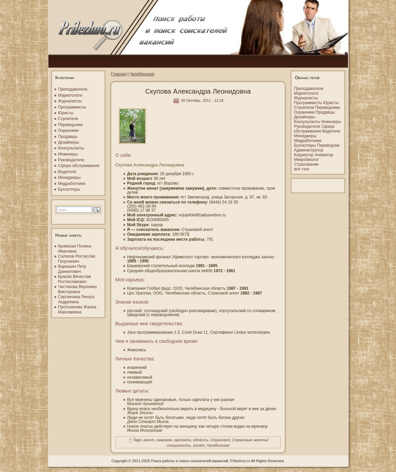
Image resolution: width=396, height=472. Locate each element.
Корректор (303, 154)
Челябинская (142, 74)
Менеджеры (69, 177)
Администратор (308, 150)
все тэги (301, 169)
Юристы (66, 113)
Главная (118, 74)
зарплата (182, 440)
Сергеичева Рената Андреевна (76, 299)
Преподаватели (73, 89)
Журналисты (70, 101)
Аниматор (324, 154)
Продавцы (67, 136)
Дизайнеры (68, 142)
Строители (68, 118)
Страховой (220, 440)
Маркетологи (70, 95)
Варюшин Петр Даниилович (72, 269)
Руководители (71, 160)
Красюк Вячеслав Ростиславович (74, 279)
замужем (163, 440)
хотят (199, 445)
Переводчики (70, 124)
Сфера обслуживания (78, 165)
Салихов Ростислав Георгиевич (76, 259)
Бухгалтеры (69, 189)
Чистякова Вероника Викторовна (77, 289)
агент (148, 440)
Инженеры (68, 154)
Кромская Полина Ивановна (75, 249)
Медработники (72, 183)
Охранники (68, 130)
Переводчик (328, 145)
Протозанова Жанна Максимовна (77, 309)
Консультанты (71, 148)
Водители (67, 171)
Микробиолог (306, 159)
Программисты (72, 107)
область (200, 440)
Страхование (306, 164)
